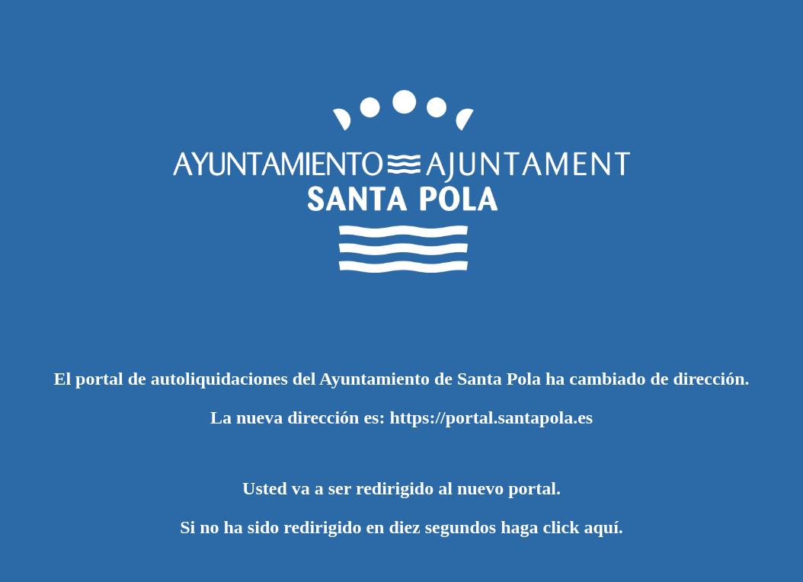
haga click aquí (560, 527)
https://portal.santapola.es (491, 417)
